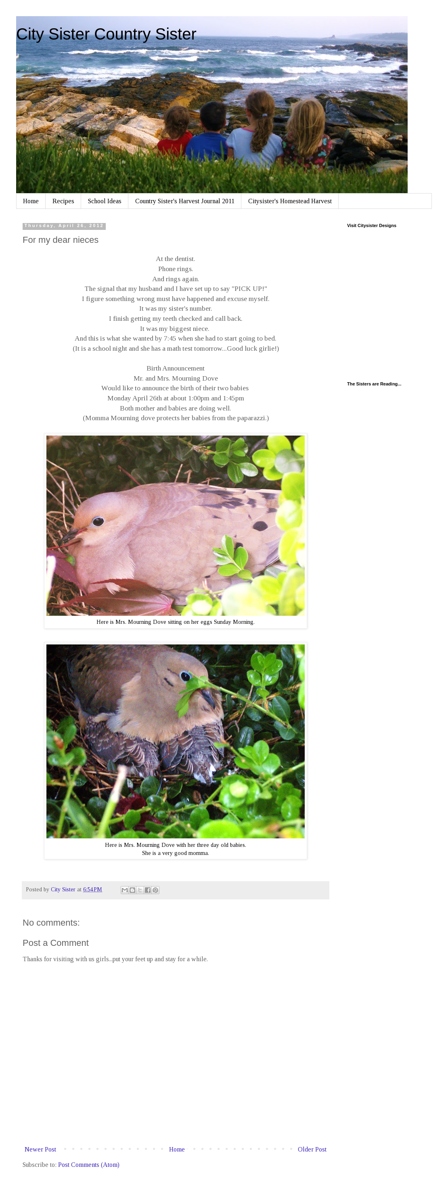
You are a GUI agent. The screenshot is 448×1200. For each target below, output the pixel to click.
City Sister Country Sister (106, 34)
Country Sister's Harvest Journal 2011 (184, 201)
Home (31, 201)
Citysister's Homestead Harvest (290, 201)
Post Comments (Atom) (88, 1164)
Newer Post (40, 1149)
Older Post (312, 1149)
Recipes (63, 201)
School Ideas (104, 201)
